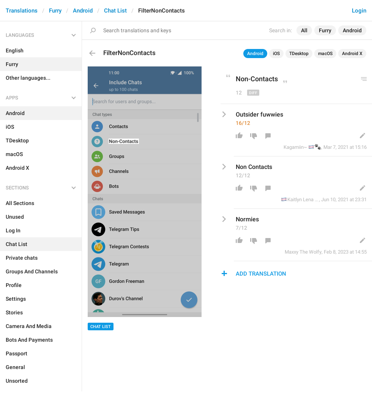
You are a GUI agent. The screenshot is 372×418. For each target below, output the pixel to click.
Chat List (115, 10)
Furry (55, 10)
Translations (22, 10)
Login (359, 10)
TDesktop (299, 53)
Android (83, 10)
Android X (352, 53)
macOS (325, 53)
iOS (276, 53)
